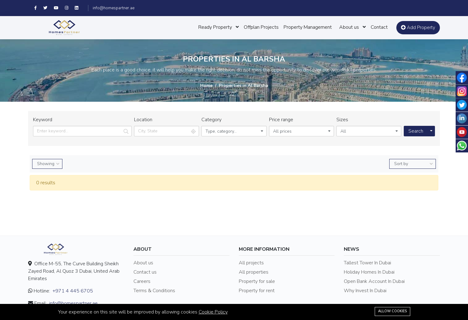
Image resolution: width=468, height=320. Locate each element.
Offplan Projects (261, 27)
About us (349, 27)
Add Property (418, 27)
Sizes (342, 119)
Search (415, 131)
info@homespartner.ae (113, 8)
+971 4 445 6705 (73, 291)
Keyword (42, 119)
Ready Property (215, 27)
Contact (379, 27)
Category (211, 119)
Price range (281, 119)
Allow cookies (392, 311)
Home (206, 85)
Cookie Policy (213, 312)
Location (143, 119)
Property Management (308, 27)
